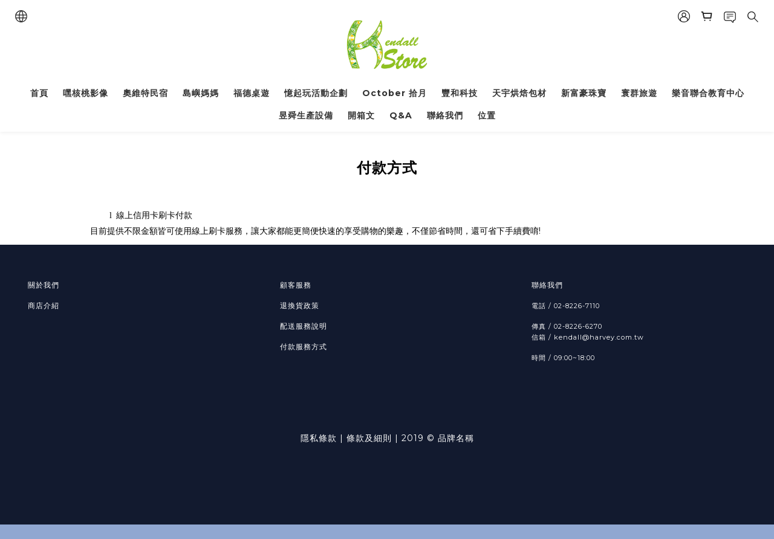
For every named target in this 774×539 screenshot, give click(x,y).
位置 (487, 115)
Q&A (400, 115)
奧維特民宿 (145, 93)
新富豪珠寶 (584, 93)
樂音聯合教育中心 (708, 93)
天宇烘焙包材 (519, 93)
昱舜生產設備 (306, 115)
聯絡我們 (445, 115)
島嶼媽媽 (201, 93)
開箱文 (361, 115)
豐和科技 (459, 93)
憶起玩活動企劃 (316, 93)
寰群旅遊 (639, 93)
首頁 (39, 93)
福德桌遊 (251, 93)
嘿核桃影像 (85, 93)
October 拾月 (394, 93)
